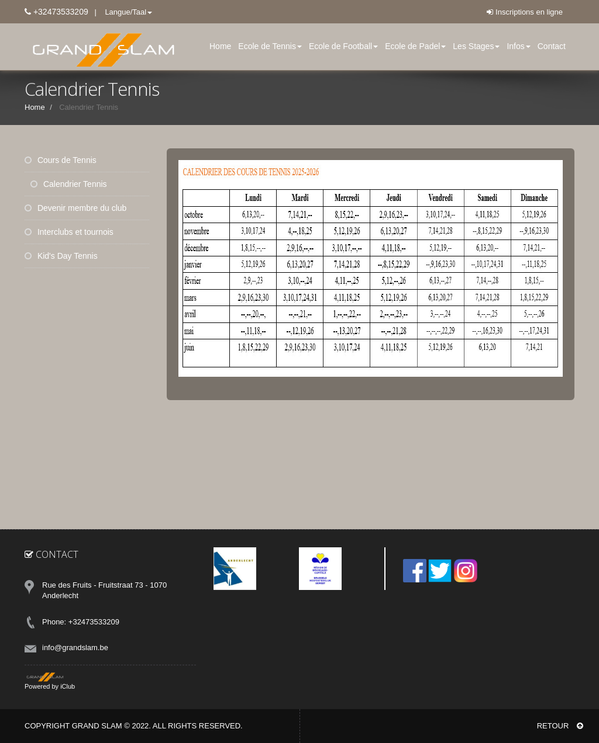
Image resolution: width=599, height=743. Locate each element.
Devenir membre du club (75, 208)
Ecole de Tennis (270, 46)
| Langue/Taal (120, 12)
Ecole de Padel (415, 46)
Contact (552, 46)
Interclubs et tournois (69, 232)
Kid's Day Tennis (61, 256)
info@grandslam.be (75, 647)
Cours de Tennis (61, 160)
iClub (67, 686)
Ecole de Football (343, 46)
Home (220, 46)
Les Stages (476, 46)
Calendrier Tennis (68, 184)
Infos (518, 46)
